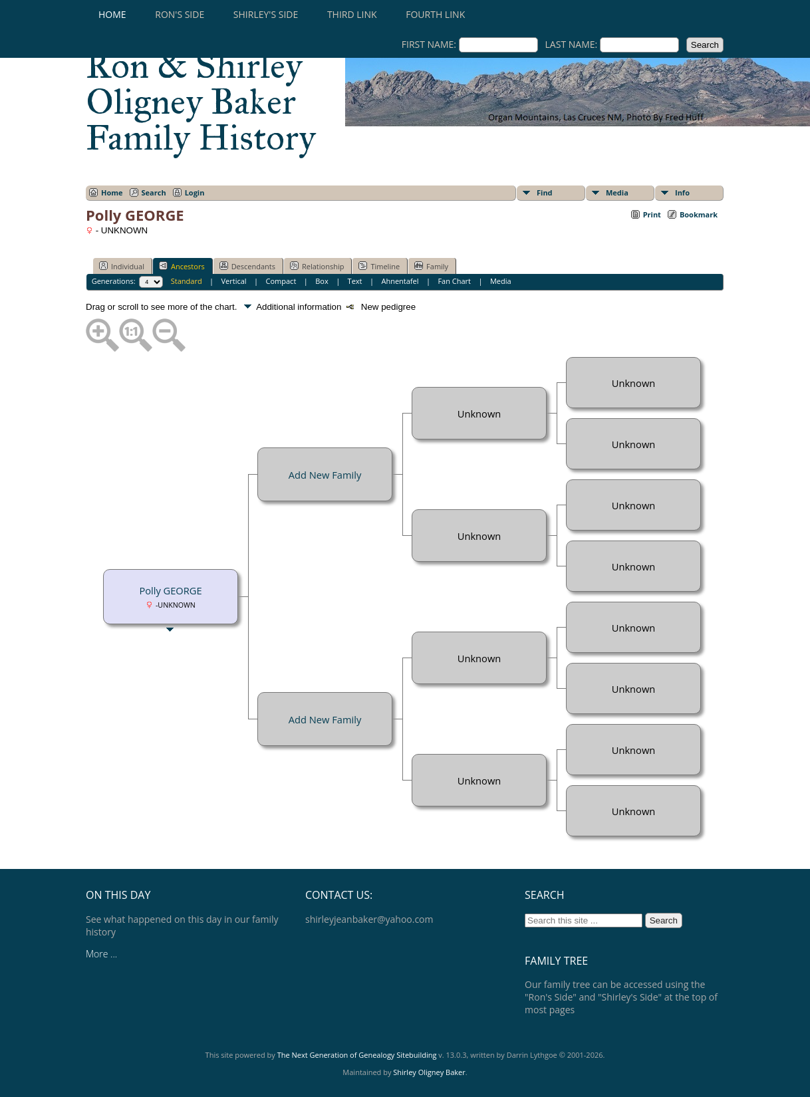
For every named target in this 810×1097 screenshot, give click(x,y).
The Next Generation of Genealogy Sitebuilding (357, 1055)
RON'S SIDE (179, 14)
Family (431, 266)
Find (545, 192)
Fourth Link (435, 14)
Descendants (247, 266)
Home (112, 14)
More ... (101, 953)
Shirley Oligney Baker (429, 1072)
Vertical (234, 281)
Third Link (352, 14)
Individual (121, 266)
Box (321, 281)
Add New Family (325, 474)
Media (617, 192)
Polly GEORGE (170, 590)
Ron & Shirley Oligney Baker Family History (201, 102)
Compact (281, 281)
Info (682, 192)
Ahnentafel (399, 281)
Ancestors (182, 266)
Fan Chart (454, 281)
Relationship (317, 266)
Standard (186, 281)
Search (154, 192)
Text (355, 281)
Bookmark (699, 214)
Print (652, 214)
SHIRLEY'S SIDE (265, 14)
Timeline (379, 266)
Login (195, 192)
